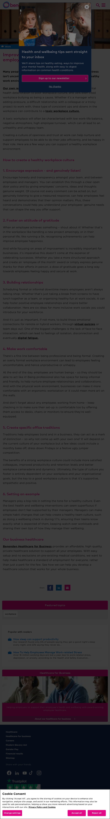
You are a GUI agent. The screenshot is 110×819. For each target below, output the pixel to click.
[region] (55, 804)
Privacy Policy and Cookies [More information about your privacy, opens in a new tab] (42, 807)
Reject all (96, 813)
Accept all (77, 813)
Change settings (12, 813)
